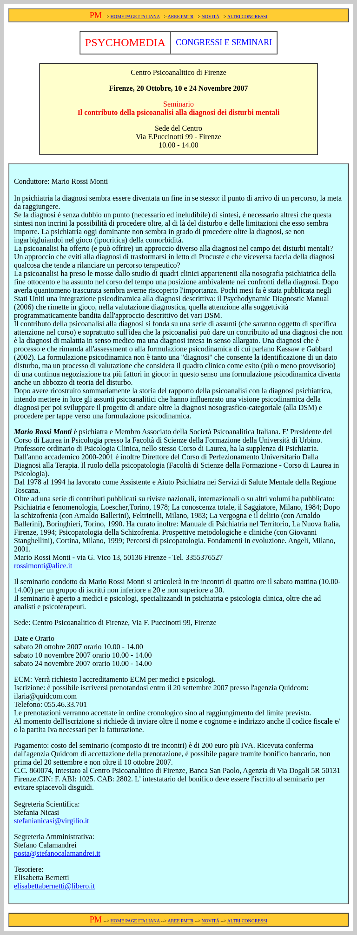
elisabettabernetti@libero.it (54, 886)
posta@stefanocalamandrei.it (57, 853)
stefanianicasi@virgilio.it (51, 821)
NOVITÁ (210, 16)
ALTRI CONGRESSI (247, 16)
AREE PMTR (180, 16)
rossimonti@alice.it (43, 566)
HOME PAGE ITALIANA (135, 16)
